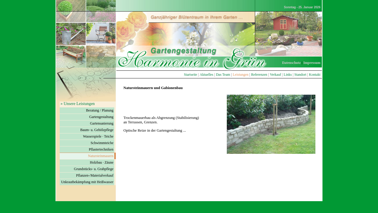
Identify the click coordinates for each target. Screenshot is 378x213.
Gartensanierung (101, 123)
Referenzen (259, 74)
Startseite (190, 74)
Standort (300, 74)
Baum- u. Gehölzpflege (96, 130)
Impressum (311, 63)
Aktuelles (206, 74)
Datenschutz (291, 63)
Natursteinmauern (100, 156)
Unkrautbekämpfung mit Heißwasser (87, 182)
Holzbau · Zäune (101, 162)
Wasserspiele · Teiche (98, 136)
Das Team (223, 74)
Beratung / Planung (99, 110)
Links (288, 74)
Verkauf (275, 74)
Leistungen (240, 74)
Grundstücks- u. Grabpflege (93, 169)
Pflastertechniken (101, 149)
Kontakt (314, 74)
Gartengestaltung (101, 117)
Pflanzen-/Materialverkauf (94, 175)
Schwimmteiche (102, 143)
